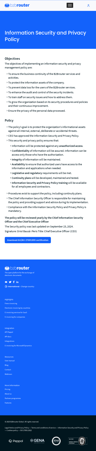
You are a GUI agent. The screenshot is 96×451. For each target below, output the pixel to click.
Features (8, 403)
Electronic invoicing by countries (17, 308)
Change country (27, 286)
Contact (8, 369)
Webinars (8, 374)
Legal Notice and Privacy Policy (17, 427)
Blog (6, 365)
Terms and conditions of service (43, 427)
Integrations (9, 341)
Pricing (7, 389)
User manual (10, 360)
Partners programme (13, 398)
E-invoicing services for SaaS (16, 312)
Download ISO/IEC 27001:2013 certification (27, 240)
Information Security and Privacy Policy (73, 427)
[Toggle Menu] (70, 5)
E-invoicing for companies (15, 317)
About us (8, 394)
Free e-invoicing (11, 303)
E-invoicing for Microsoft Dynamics (18, 345)
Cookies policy (12, 430)
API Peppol (9, 332)
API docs (8, 336)
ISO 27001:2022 (26, 430)
